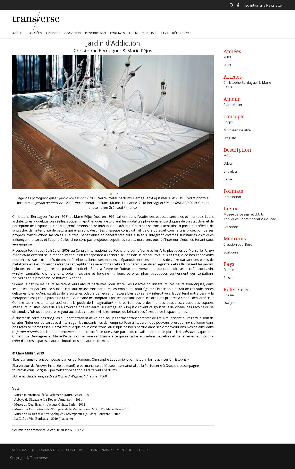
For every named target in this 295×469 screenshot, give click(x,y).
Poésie (229, 295)
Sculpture (231, 252)
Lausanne (231, 227)
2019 (227, 65)
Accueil (18, 33)
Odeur (228, 163)
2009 (227, 57)
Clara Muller (233, 104)
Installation (232, 197)
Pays (164, 33)
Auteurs (19, 450)
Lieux (133, 33)
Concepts (72, 33)
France (229, 269)
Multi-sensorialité (237, 130)
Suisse (228, 277)
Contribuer (77, 450)
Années (35, 33)
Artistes (53, 33)
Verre (228, 179)
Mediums (149, 33)
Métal (228, 155)
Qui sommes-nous (46, 450)
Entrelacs (231, 171)
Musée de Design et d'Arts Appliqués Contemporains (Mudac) (250, 216)
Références (182, 33)
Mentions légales (133, 450)
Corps (228, 122)
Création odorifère (238, 244)
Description (95, 33)
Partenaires (102, 450)
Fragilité (230, 138)
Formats (117, 33)
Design (229, 303)
